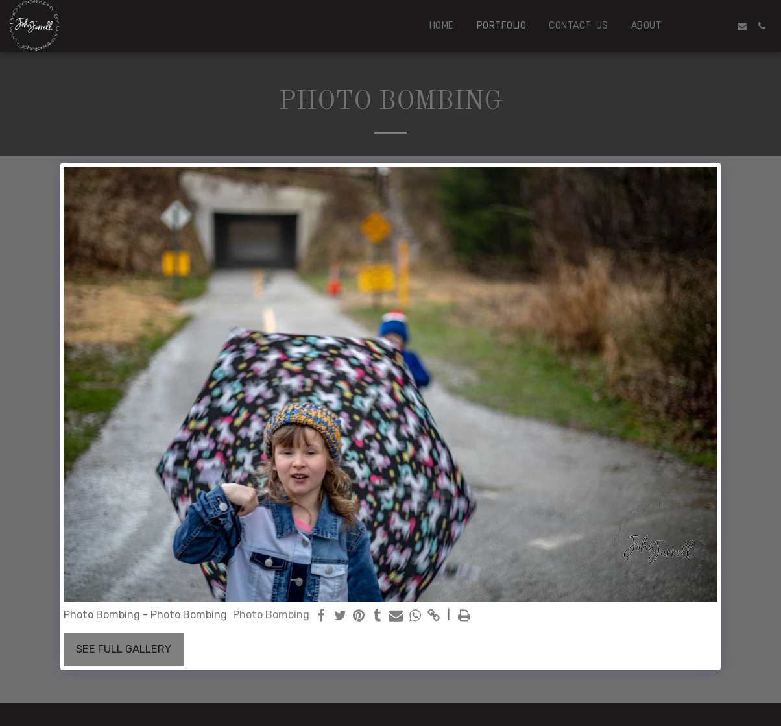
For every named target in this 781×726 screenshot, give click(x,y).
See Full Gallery (123, 649)
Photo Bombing (271, 615)
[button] (703, 25)
